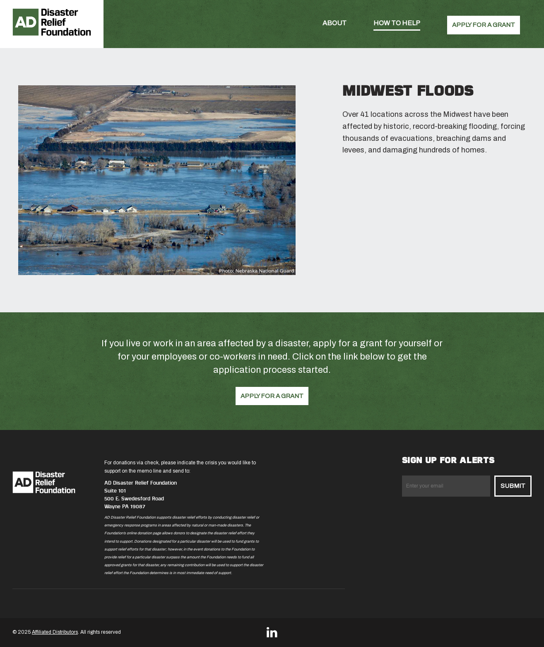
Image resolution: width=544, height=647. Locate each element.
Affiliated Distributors (55, 632)
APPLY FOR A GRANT (483, 25)
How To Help (396, 23)
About (335, 23)
